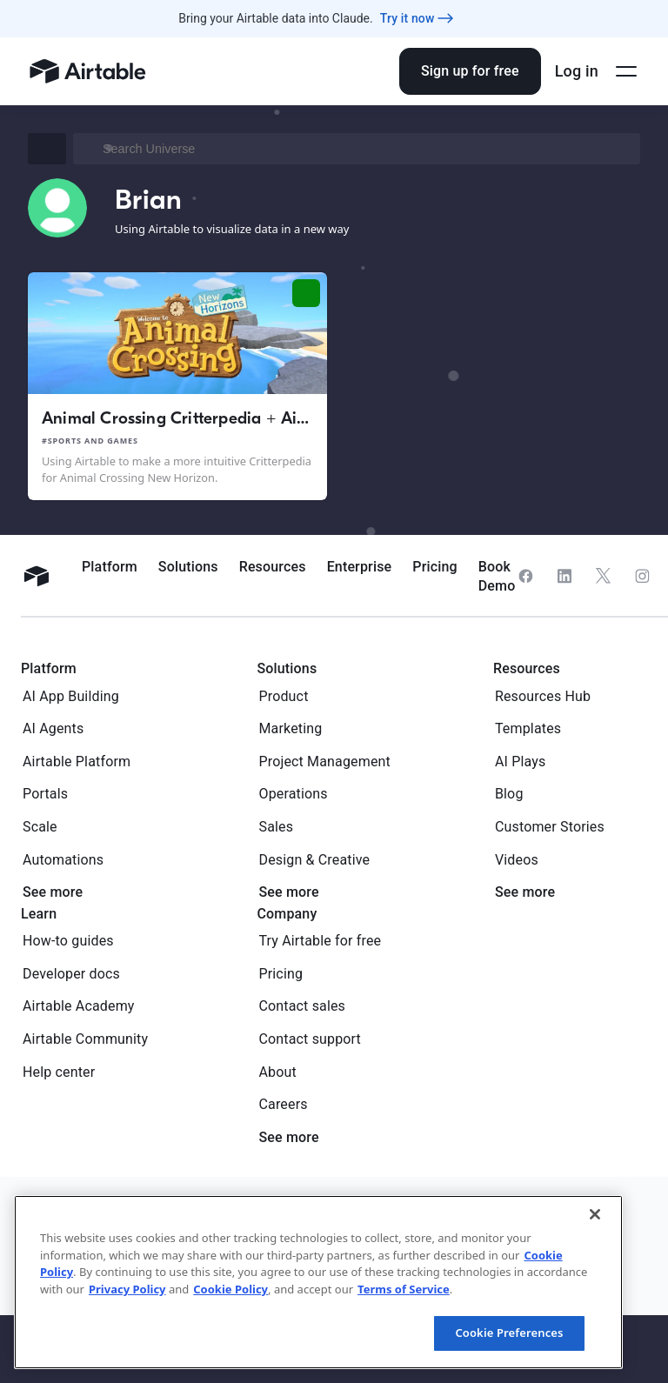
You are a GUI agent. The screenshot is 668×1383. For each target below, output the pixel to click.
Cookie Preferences (509, 1332)
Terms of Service (403, 1289)
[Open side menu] (626, 71)
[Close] (595, 1214)
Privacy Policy (127, 1289)
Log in (576, 71)
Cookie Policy (230, 1289)
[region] (318, 1282)
